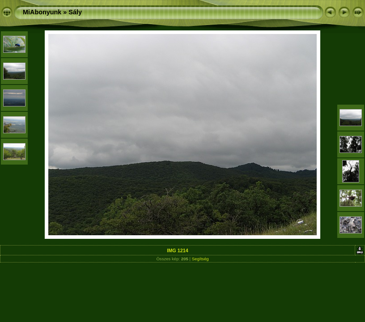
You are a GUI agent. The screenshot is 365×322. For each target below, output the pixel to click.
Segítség (200, 258)
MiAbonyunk (42, 12)
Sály (75, 12)
